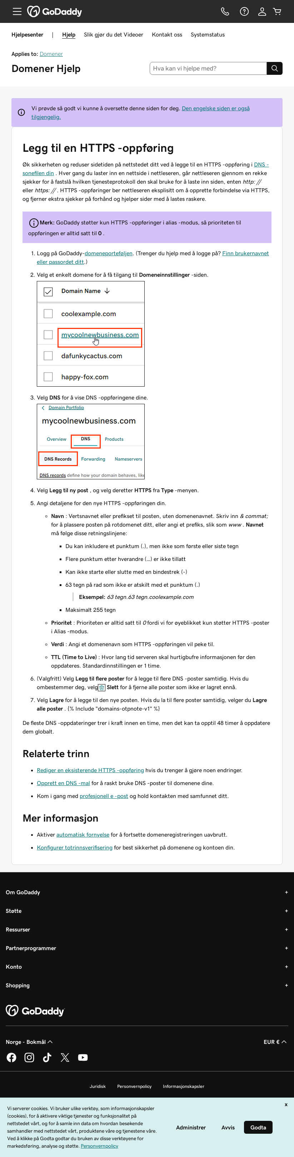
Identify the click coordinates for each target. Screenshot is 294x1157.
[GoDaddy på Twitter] (65, 1061)
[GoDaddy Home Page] (35, 1011)
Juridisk (98, 1086)
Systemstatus (208, 34)
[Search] (275, 68)
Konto (14, 966)
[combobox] (208, 68)
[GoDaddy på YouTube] (83, 1061)
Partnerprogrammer (31, 948)
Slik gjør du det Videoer (113, 34)
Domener (51, 54)
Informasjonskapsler (183, 1086)
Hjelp (68, 34)
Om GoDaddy (23, 892)
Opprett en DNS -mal (63, 783)
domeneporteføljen (109, 253)
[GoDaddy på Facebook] (11, 1061)
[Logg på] (262, 11)
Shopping (18, 985)
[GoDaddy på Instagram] (29, 1061)
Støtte (13, 911)
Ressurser (18, 929)
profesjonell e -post (104, 796)
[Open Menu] (14, 11)
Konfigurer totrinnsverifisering (75, 847)
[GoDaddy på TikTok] (47, 1061)
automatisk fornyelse (82, 834)
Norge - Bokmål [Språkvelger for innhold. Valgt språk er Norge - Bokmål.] (30, 1041)
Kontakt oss (167, 34)
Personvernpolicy (134, 1086)
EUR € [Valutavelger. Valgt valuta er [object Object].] (276, 1041)
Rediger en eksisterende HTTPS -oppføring (90, 770)
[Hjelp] (244, 11)
